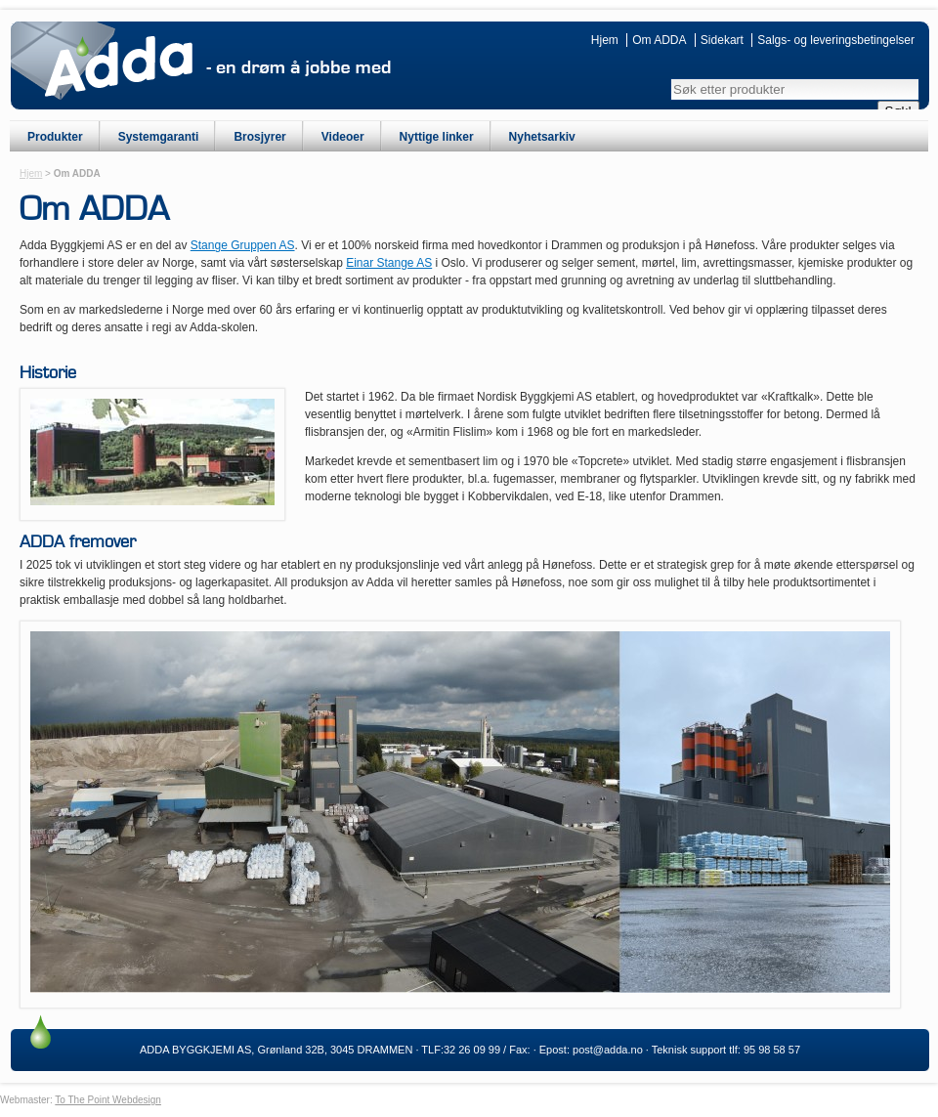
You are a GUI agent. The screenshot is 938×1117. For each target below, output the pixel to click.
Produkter (55, 137)
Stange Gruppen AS (243, 245)
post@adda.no (608, 1049)
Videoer (342, 137)
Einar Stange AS (389, 263)
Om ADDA (659, 40)
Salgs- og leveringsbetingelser (836, 40)
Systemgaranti (158, 137)
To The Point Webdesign (108, 1100)
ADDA (118, 66)
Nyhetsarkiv (542, 137)
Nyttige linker (437, 137)
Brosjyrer (259, 137)
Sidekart (722, 40)
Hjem (604, 40)
